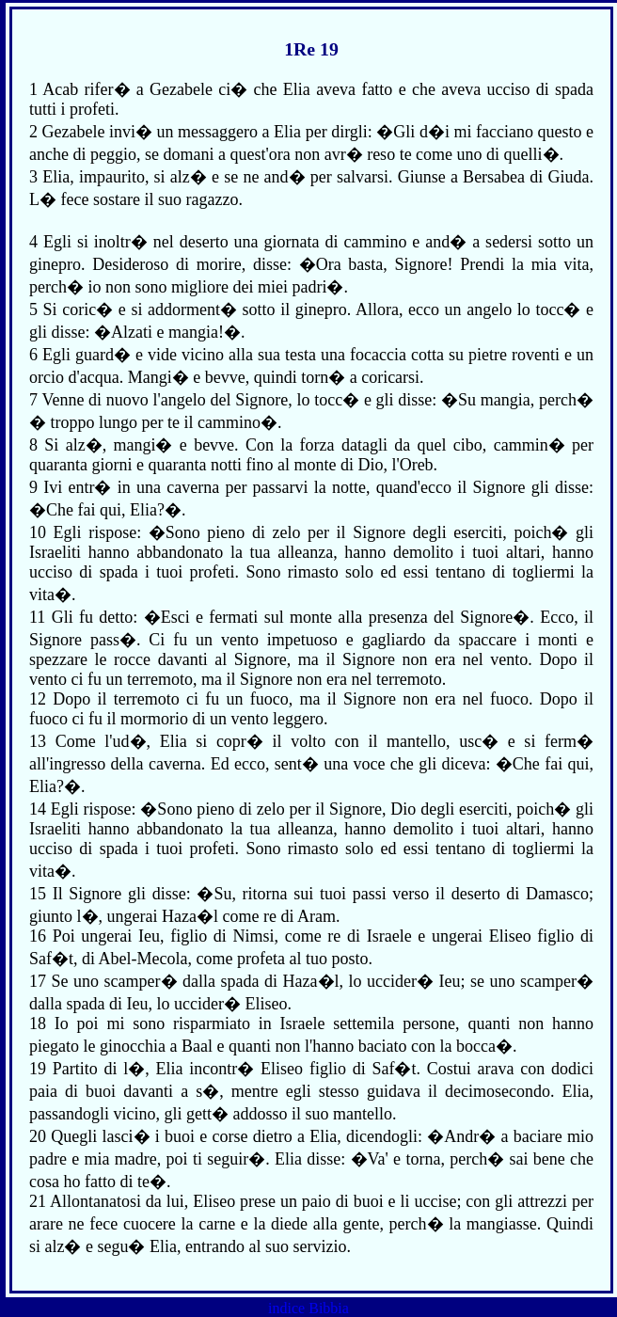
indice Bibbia (308, 1308)
